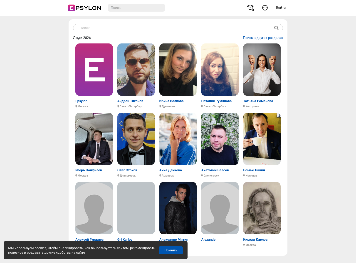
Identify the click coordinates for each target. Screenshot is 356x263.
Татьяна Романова (258, 101)
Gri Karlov (124, 240)
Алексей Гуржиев (89, 240)
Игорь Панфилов (88, 170)
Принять (170, 250)
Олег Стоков (127, 170)
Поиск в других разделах (263, 38)
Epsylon (81, 101)
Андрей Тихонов (130, 101)
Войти (281, 8)
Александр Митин (173, 240)
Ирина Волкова (171, 101)
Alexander (209, 240)
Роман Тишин (254, 170)
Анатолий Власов (215, 170)
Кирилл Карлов (255, 240)
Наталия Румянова (216, 101)
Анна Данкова (170, 170)
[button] (265, 7)
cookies (40, 248)
